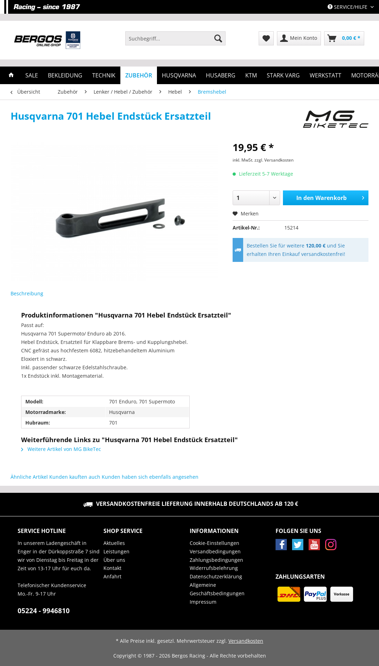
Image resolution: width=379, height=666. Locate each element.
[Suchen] (218, 38)
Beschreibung (27, 293)
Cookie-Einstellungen (214, 543)
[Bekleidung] (65, 75)
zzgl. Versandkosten (273, 160)
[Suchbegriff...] (175, 38)
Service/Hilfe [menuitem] (348, 7)
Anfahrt (112, 576)
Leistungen (116, 551)
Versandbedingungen (215, 551)
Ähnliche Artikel (29, 476)
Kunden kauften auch (74, 476)
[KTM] (251, 75)
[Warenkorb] (344, 38)
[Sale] (31, 75)
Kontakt (112, 568)
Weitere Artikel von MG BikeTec (61, 449)
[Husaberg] (220, 75)
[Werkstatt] (325, 75)
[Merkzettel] (266, 38)
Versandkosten (245, 640)
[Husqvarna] (179, 75)
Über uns (114, 560)
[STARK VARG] (283, 75)
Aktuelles (114, 543)
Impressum (203, 601)
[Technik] (103, 75)
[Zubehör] (138, 75)
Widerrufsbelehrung (214, 568)
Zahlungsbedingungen (216, 560)
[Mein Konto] (299, 38)
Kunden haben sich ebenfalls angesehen (150, 476)
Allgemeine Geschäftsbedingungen (217, 589)
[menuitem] (175, 41)
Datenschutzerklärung (216, 576)
